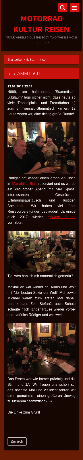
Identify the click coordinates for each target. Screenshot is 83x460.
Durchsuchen (62, 7)
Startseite (15, 59)
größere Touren (61, 217)
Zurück (17, 441)
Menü (74, 7)
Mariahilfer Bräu (24, 184)
